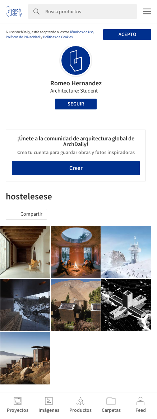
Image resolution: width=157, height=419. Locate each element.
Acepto (127, 34)
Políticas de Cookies (58, 37)
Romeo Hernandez (76, 83)
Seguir (76, 104)
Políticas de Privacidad (23, 37)
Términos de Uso (81, 32)
